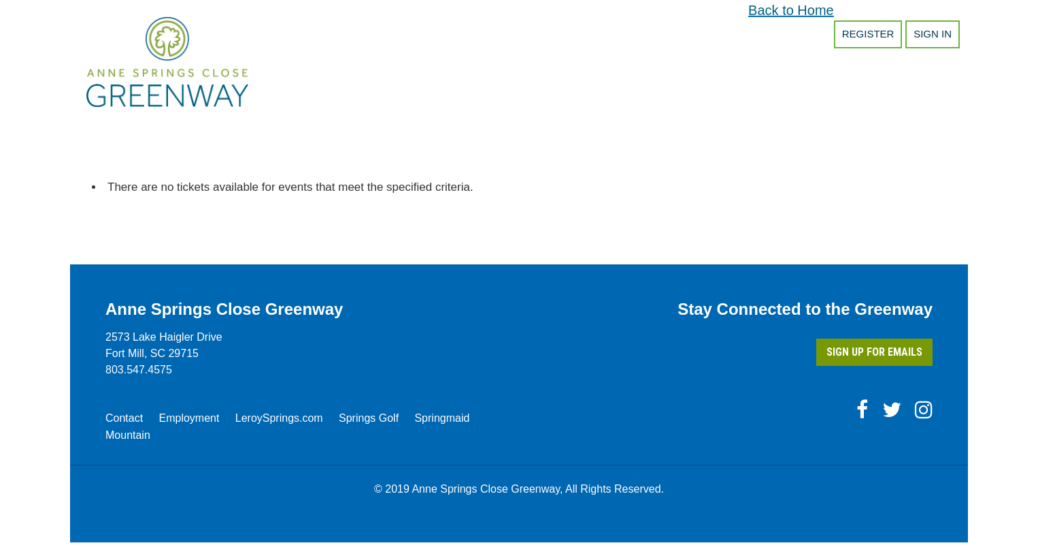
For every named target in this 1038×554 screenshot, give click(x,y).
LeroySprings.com (279, 418)
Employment (188, 418)
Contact (124, 418)
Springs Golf (369, 418)
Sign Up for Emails (874, 351)
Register (868, 34)
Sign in (933, 34)
